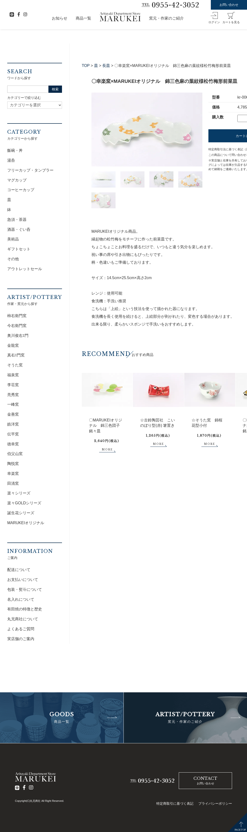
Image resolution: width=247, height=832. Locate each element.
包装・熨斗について (24, 589)
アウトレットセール (24, 269)
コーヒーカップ (20, 190)
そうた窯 (15, 365)
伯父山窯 (15, 454)
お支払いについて (22, 580)
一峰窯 (13, 404)
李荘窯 (13, 385)
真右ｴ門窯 (16, 355)
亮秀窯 (13, 395)
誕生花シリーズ (20, 513)
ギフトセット (18, 249)
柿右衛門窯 (17, 316)
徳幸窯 (13, 444)
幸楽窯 (13, 473)
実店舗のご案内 (20, 639)
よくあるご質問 (20, 629)
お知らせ (59, 18)
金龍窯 (13, 345)
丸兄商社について (22, 619)
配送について (18, 570)
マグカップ (17, 180)
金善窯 (13, 414)
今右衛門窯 (17, 326)
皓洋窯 (13, 424)
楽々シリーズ (18, 493)
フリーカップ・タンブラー (30, 170)
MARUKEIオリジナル (25, 523)
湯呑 (11, 160)
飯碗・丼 (15, 150)
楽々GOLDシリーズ (24, 503)
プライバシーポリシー (215, 803)
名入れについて (20, 599)
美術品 (13, 239)
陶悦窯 (13, 464)
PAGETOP (240, 829)
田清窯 (13, 483)
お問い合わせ (229, 5)
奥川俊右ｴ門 (17, 335)
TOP (86, 66)
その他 (13, 259)
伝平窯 (13, 434)
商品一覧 (83, 18)
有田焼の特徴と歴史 (24, 609)
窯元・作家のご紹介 (166, 18)
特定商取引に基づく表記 (174, 803)
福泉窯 (13, 375)
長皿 (106, 66)
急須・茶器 (17, 219)
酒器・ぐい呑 (18, 229)
